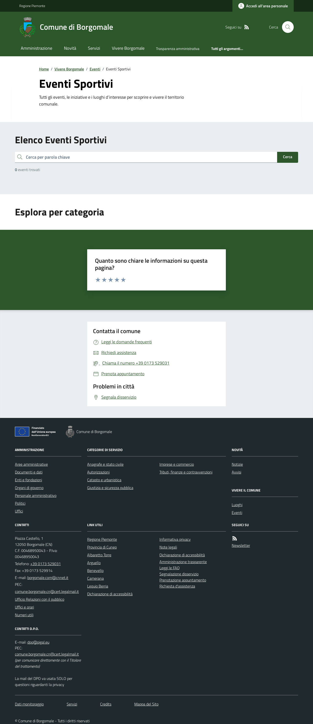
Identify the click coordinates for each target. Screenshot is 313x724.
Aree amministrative (31, 464)
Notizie (237, 464)
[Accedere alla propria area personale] (263, 6)
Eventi (95, 69)
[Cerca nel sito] (286, 27)
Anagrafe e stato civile (105, 464)
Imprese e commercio (176, 464)
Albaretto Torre (99, 555)
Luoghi (237, 505)
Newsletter (241, 545)
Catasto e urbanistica (104, 480)
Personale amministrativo (35, 495)
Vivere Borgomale (128, 48)
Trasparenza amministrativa (177, 48)
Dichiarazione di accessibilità (110, 594)
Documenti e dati (28, 472)
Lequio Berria (97, 586)
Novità (70, 48)
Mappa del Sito (146, 704)
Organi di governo (29, 488)
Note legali (168, 547)
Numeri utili (24, 615)
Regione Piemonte (32, 5)
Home (44, 69)
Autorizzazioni (98, 472)
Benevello (95, 570)
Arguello (94, 563)
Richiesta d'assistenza (177, 586)
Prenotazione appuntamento (182, 580)
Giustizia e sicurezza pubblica (110, 488)
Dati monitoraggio (29, 704)
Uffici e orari (24, 607)
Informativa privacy (175, 539)
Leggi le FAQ (169, 568)
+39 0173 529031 (45, 564)
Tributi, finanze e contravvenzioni (185, 472)
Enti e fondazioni (28, 480)
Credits (105, 704)
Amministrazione (36, 48)
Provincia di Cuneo (102, 547)
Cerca (287, 157)
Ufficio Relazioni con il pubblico (39, 599)
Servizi (94, 48)
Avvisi (236, 472)
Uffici (19, 511)
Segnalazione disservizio (178, 574)
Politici (20, 503)
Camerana (95, 578)
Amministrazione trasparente (183, 562)
